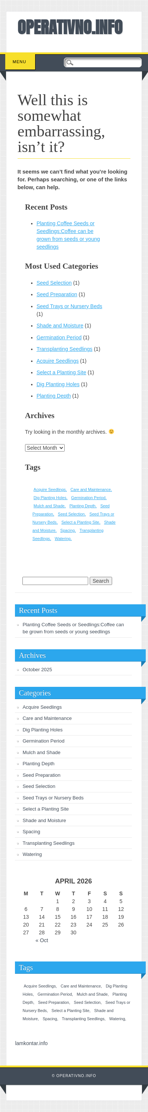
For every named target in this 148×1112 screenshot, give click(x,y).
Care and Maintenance (47, 718)
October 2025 (37, 669)
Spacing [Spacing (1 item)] (67, 530)
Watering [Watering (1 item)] (63, 538)
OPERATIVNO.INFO (70, 27)
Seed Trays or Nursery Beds (69, 306)
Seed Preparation (57, 294)
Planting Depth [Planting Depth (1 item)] (83, 506)
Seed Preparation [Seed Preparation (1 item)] (53, 1002)
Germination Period (59, 337)
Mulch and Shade (41, 752)
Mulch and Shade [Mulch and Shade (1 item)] (49, 506)
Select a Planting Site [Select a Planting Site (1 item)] (80, 522)
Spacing (31, 831)
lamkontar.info (31, 1043)
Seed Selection (54, 283)
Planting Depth (54, 396)
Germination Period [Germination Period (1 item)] (88, 497)
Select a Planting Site (61, 372)
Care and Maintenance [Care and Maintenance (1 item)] (91, 489)
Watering (32, 854)
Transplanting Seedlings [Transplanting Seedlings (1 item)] (83, 1018)
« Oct (42, 940)
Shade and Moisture (60, 326)
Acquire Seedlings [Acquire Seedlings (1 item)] (50, 489)
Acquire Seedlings (58, 361)
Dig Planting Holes (58, 384)
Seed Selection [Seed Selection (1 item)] (71, 514)
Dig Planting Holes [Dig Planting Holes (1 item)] (50, 497)
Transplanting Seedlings (65, 349)
